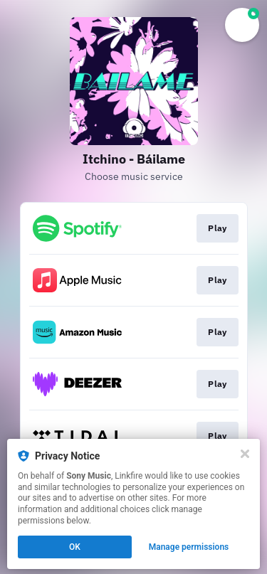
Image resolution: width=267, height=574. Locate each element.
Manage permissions (189, 547)
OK (74, 547)
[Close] (245, 453)
